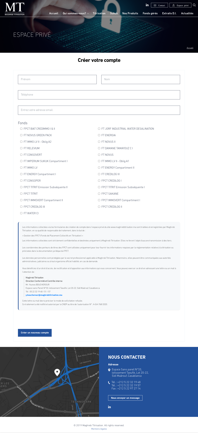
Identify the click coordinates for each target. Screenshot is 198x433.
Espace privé (182, 5)
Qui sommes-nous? (74, 13)
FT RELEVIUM (30, 148)
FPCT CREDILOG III (32, 206)
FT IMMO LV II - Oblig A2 (36, 142)
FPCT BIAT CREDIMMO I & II (37, 128)
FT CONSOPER (30, 180)
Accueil (53, 13)
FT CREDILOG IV (109, 174)
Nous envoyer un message (125, 398)
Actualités (187, 13)
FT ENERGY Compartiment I (38, 174)
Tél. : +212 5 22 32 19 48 (126, 382)
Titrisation (99, 13)
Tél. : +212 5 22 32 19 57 (126, 385)
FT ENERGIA (107, 135)
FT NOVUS (106, 155)
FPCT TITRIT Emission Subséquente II (43, 187)
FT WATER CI (29, 213)
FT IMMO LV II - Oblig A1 (113, 161)
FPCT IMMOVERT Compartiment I (119, 200)
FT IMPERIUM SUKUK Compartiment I (43, 161)
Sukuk (114, 13)
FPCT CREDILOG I (109, 180)
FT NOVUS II (106, 142)
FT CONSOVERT (31, 155)
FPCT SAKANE (108, 193)
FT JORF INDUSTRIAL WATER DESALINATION (126, 128)
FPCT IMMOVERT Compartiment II (41, 200)
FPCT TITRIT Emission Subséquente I (121, 187)
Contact (161, 5)
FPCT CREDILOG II (110, 206)
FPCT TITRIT (29, 193)
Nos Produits (130, 13)
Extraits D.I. (169, 13)
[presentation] (41, 320)
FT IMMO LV (28, 167)
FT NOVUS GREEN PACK (36, 135)
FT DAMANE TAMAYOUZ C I (115, 148)
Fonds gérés (150, 13)
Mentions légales (99, 429)
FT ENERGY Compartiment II (116, 167)
